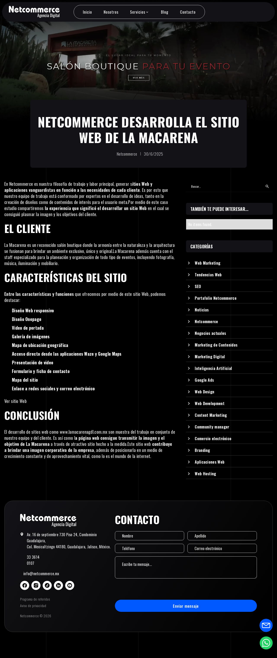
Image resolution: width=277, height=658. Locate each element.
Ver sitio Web (15, 401)
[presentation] (148, 589)
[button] (139, 12)
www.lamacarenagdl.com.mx (84, 431)
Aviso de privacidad (33, 605)
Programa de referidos (35, 599)
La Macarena (15, 245)
